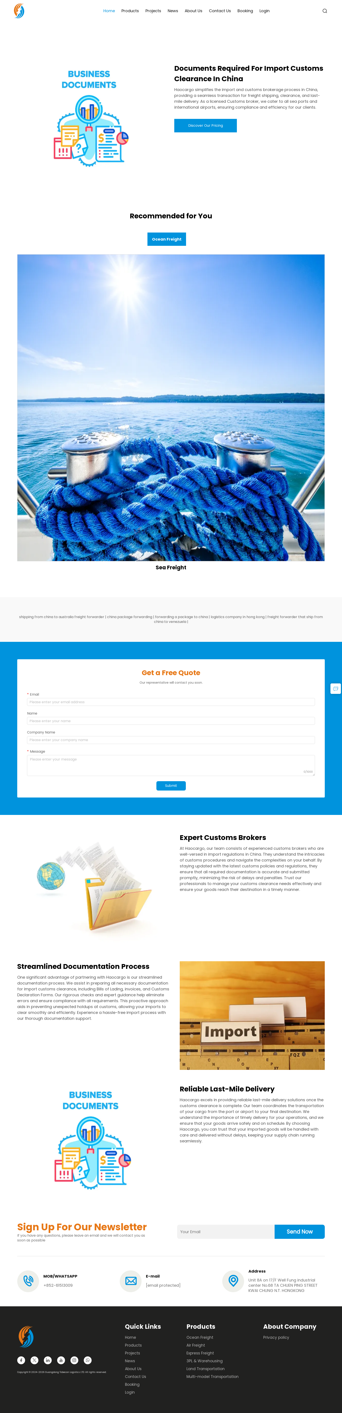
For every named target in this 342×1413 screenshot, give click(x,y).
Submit (171, 785)
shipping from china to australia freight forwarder (61, 616)
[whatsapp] (88, 1360)
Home (109, 10)
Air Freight (195, 1345)
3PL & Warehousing (204, 1361)
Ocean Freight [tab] (166, 239)
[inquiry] (335, 688)
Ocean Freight (199, 1337)
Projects (153, 10)
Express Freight (200, 1353)
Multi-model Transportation (212, 1376)
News (173, 10)
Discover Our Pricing (205, 125)
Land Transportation (205, 1368)
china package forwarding (129, 616)
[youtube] (61, 1360)
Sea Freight (171, 567)
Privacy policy (276, 1337)
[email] (163, 1285)
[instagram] (74, 1360)
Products (130, 10)
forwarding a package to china (181, 616)
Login (265, 10)
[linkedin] (48, 1360)
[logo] (19, 10)
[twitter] (34, 1360)
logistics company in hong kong (238, 616)
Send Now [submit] (300, 1231)
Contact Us (220, 10)
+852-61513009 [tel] (58, 1285)
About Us (193, 10)
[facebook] (21, 1360)
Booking (245, 10)
